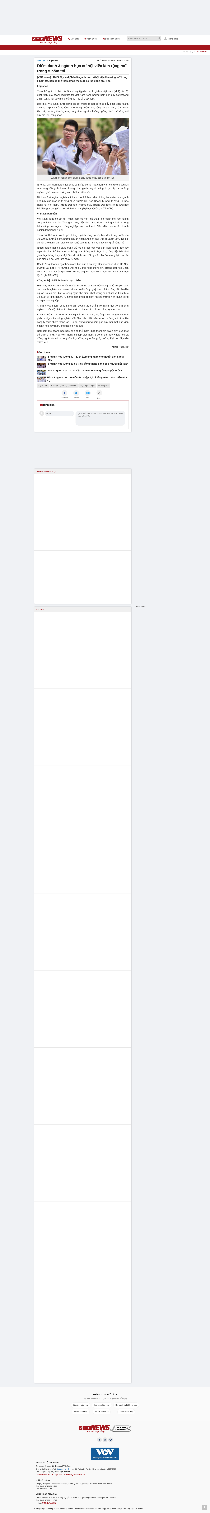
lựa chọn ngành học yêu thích (64, 384)
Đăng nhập (171, 38)
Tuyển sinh (54, 60)
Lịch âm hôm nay (80, 1404)
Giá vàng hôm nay (102, 1404)
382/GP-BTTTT (63, 1469)
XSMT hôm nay (126, 1411)
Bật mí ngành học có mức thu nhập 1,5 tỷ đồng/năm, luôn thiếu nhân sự (83, 376)
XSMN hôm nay (80, 1411)
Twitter (76, 397)
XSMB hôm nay (101, 1411)
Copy (99, 397)
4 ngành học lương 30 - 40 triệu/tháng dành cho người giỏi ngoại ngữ (82, 357)
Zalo (87, 397)
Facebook (64, 397)
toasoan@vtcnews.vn (69, 1474)
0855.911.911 (47, 1474)
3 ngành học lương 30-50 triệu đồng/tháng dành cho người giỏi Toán (81, 363)
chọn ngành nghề (87, 384)
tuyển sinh (43, 384)
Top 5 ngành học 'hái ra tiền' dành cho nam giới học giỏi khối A (79, 370)
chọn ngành (103, 384)
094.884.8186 (47, 1502)
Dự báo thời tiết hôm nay (126, 1404)
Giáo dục (41, 60)
